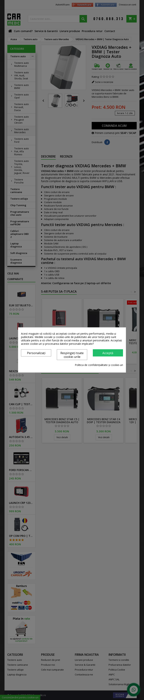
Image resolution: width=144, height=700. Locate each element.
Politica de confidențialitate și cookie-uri (99, 365)
